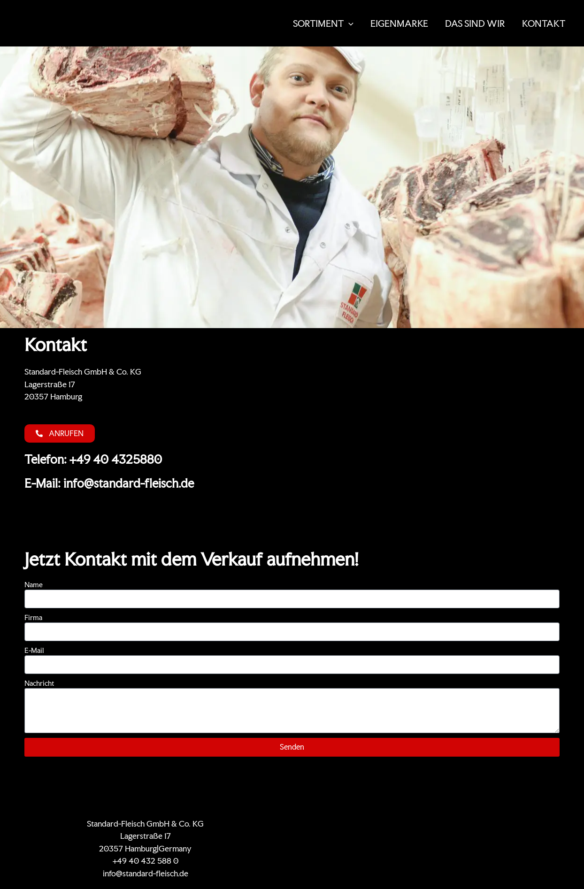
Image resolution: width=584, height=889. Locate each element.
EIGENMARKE (399, 23)
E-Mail (34, 650)
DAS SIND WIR (475, 23)
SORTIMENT (323, 23)
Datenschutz (461, 823)
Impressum (509, 823)
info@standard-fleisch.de (145, 873)
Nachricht (39, 683)
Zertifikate (368, 823)
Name (33, 584)
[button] (348, 23)
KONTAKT (543, 23)
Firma (33, 617)
